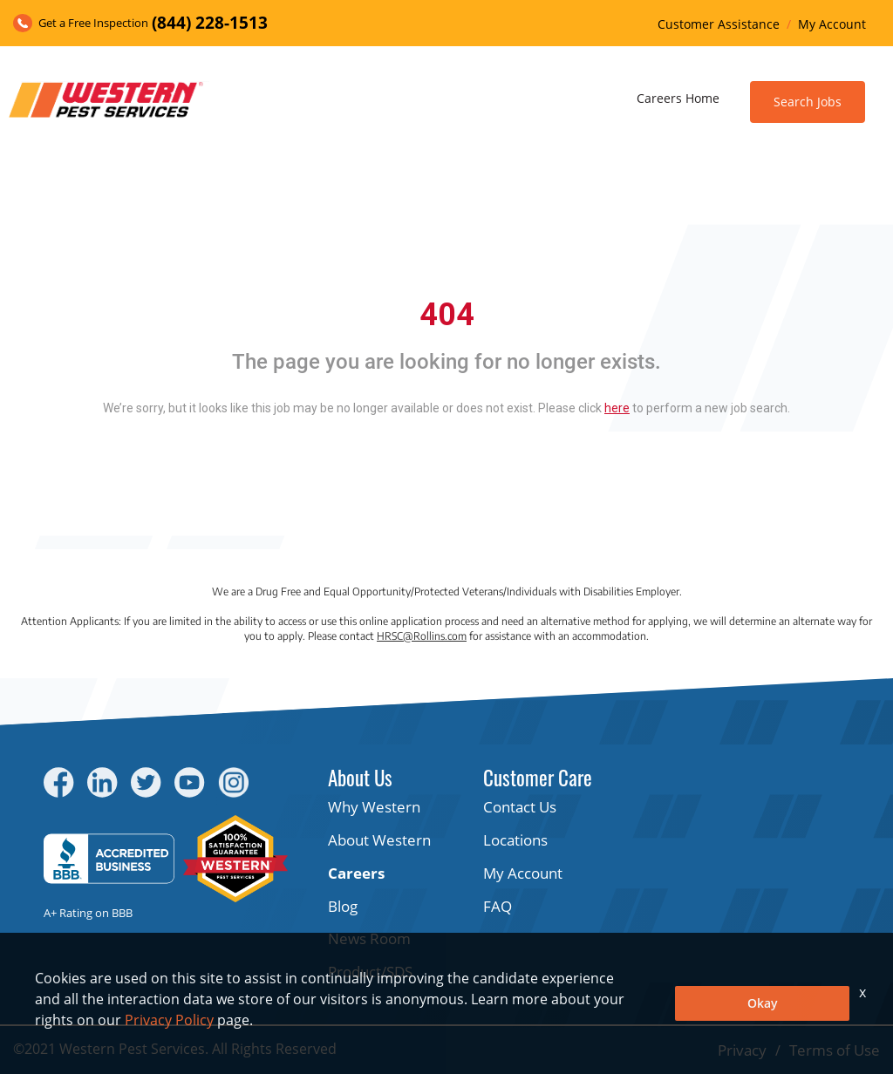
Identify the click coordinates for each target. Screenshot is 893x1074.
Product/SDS (370, 972)
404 (446, 314)
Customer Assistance (719, 24)
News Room (369, 938)
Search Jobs (808, 101)
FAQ (497, 906)
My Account (832, 24)
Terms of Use (834, 1050)
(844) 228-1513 (210, 22)
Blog (343, 906)
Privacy (742, 1050)
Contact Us (519, 807)
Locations (515, 840)
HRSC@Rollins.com (422, 635)
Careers (356, 873)
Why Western (374, 807)
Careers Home (678, 98)
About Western (379, 840)
